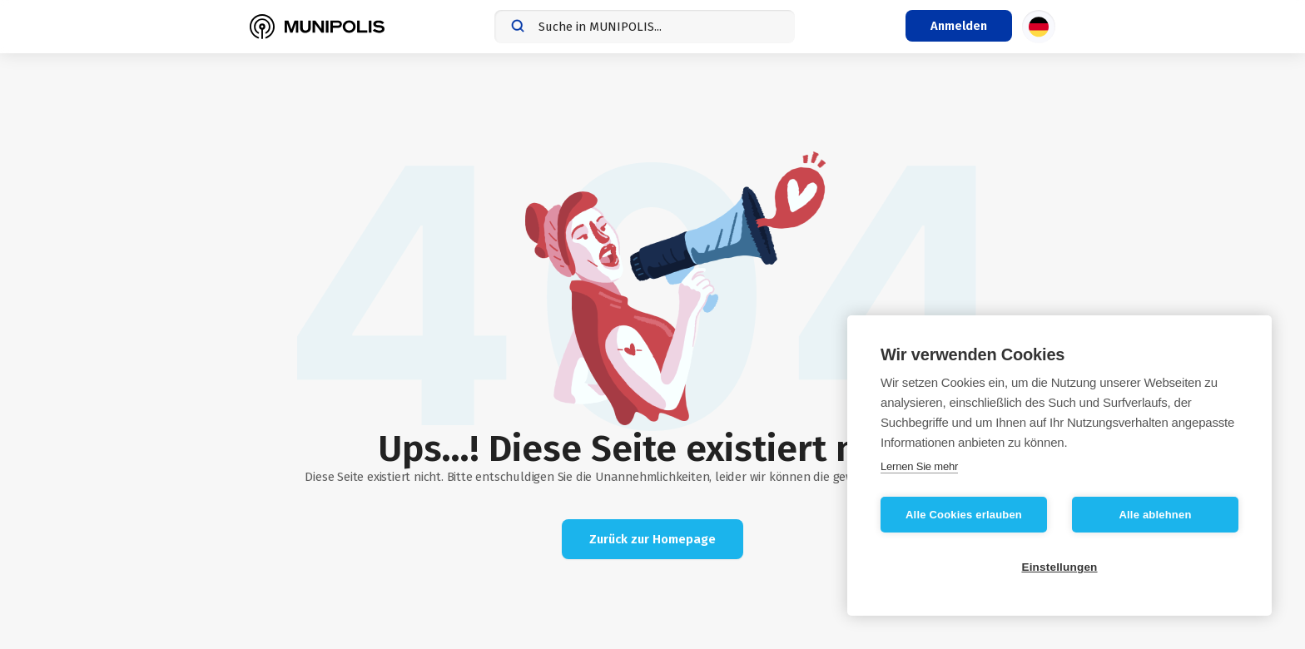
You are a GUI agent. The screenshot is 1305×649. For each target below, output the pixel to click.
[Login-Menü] (959, 26)
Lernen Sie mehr (919, 466)
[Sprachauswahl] (1038, 26)
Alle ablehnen (1155, 514)
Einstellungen (1059, 567)
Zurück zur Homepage (652, 539)
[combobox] (644, 26)
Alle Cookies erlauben (964, 514)
